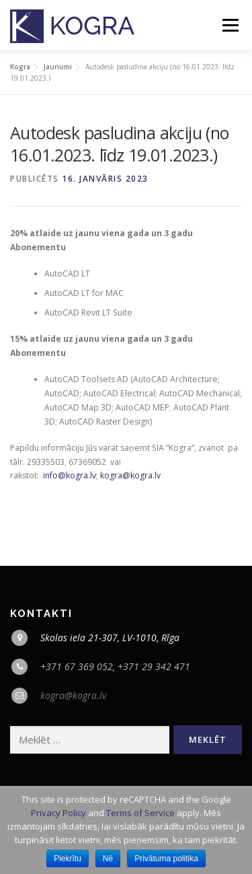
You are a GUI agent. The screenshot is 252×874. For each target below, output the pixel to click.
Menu (229, 25)
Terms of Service (140, 813)
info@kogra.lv (69, 475)
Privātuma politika (166, 858)
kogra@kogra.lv (130, 475)
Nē (108, 858)
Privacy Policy (58, 813)
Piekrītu (67, 858)
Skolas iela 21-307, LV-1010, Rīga (109, 637)
